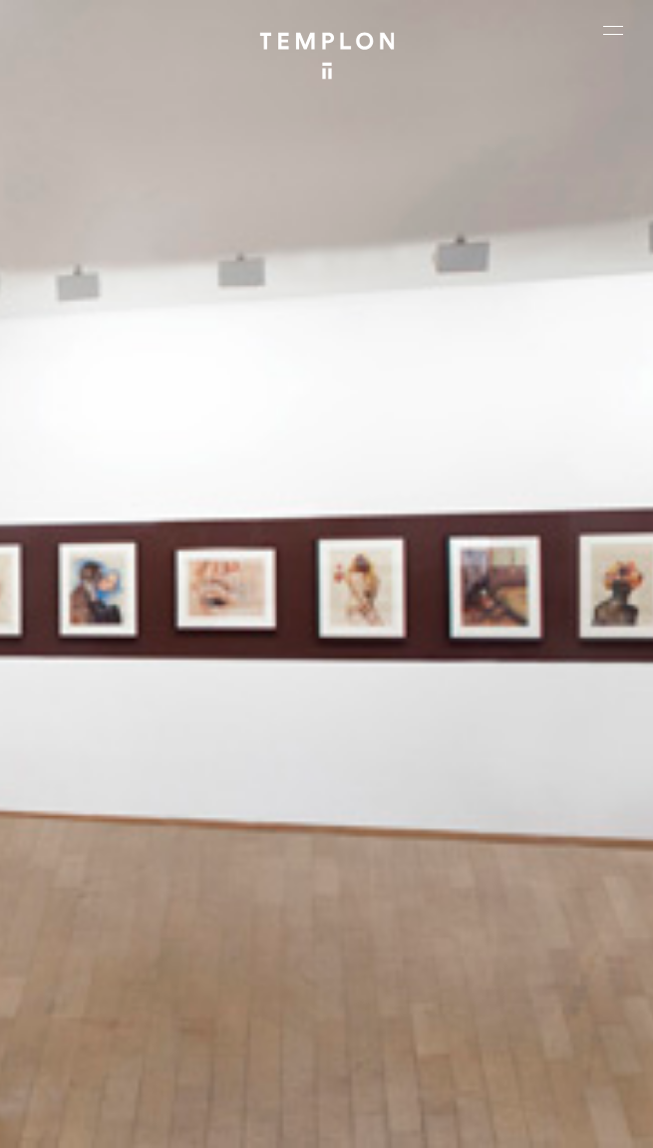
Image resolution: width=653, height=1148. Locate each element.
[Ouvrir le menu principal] (613, 30)
